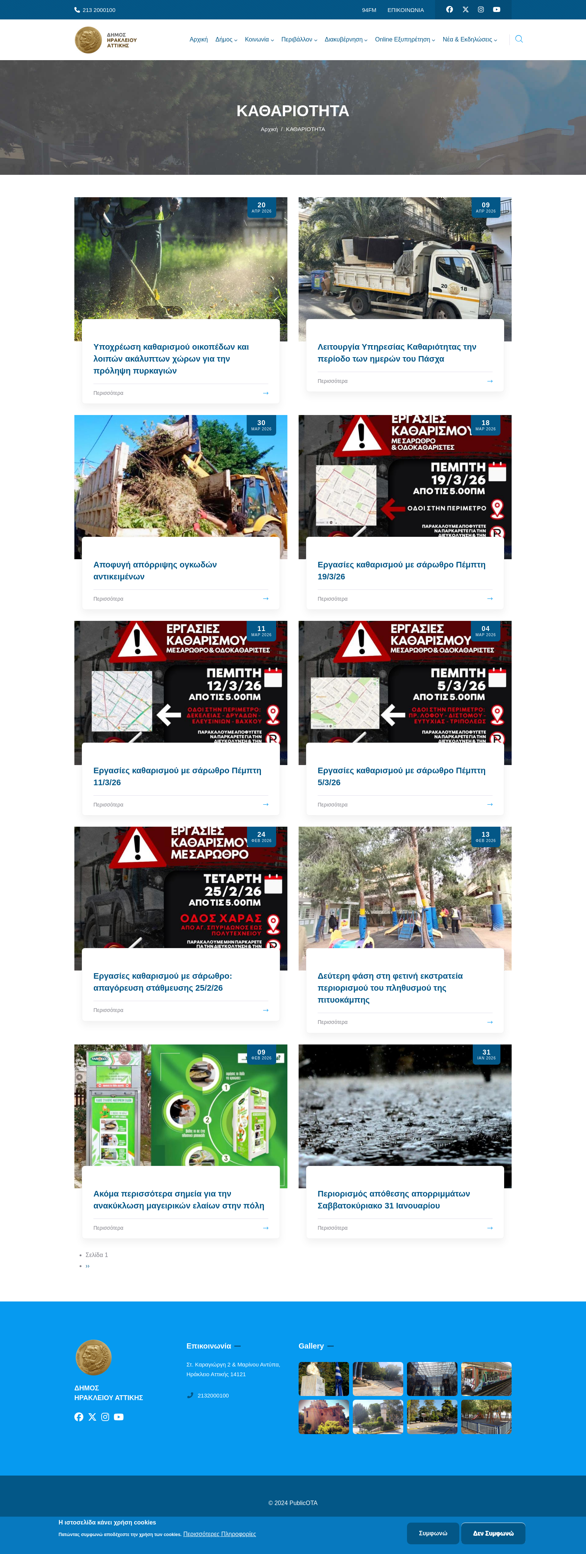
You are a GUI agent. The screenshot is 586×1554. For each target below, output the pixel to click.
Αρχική (269, 129)
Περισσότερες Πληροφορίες (219, 1534)
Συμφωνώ (433, 1533)
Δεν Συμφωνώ (493, 1533)
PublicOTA (304, 1503)
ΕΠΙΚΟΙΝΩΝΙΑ (406, 10)
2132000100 (207, 1395)
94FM (369, 10)
